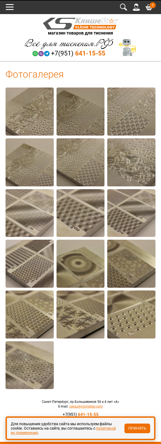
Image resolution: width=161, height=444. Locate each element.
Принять (137, 428)
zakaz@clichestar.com (86, 406)
